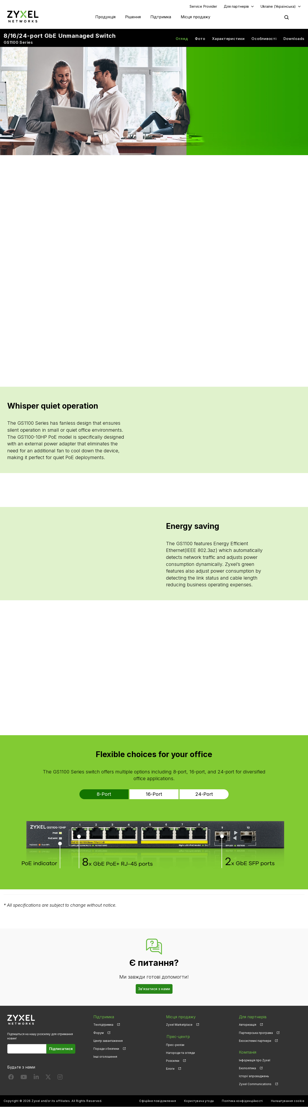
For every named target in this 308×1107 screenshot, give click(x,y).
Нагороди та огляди (180, 1052)
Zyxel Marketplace (179, 1025)
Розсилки (172, 1060)
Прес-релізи (175, 1044)
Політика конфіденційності (242, 1101)
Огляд (182, 38)
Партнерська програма (256, 1033)
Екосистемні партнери (255, 1041)
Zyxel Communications (255, 1084)
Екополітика (247, 1068)
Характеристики (228, 38)
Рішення (133, 16)
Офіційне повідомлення (157, 1101)
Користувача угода (199, 1101)
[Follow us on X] (48, 1078)
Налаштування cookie (287, 1101)
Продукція (105, 16)
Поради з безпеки (106, 1048)
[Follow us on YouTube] (23, 1078)
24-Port (200, 794)
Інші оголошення (105, 1057)
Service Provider (203, 6)
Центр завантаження (108, 1041)
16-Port (154, 794)
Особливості (263, 38)
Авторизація (247, 1025)
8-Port (108, 794)
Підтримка (160, 16)
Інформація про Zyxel (254, 1060)
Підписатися (61, 1048)
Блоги (170, 1068)
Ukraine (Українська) (278, 6)
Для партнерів (236, 6)
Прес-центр (177, 1036)
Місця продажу (195, 16)
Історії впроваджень (254, 1076)
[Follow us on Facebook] (11, 1078)
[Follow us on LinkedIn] (36, 1078)
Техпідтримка (103, 1025)
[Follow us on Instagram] (60, 1078)
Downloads (293, 38)
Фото (200, 38)
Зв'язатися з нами (154, 989)
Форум (98, 1033)
